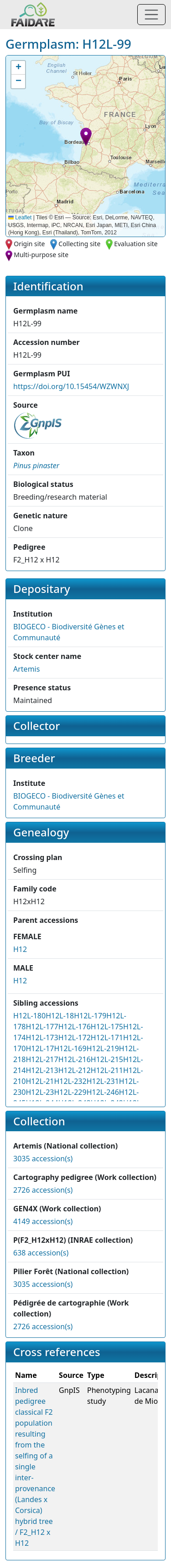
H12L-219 (103, 1048)
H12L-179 (90, 1016)
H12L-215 (107, 1059)
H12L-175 (107, 1027)
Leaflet (19, 217)
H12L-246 (103, 1092)
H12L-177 (42, 1027)
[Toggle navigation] (151, 14)
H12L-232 (70, 1081)
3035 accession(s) (43, 1159)
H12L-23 (40, 1092)
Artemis (26, 669)
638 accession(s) (40, 1253)
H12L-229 (70, 1092)
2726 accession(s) (43, 1190)
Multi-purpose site (41, 254)
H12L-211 (107, 1070)
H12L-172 (74, 1038)
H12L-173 (42, 1038)
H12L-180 (29, 1016)
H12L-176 (74, 1027)
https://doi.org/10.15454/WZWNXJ (71, 386)
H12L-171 (107, 1038)
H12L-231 (103, 1081)
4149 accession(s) (43, 1221)
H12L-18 (60, 1016)
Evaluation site (136, 243)
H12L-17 (40, 1048)
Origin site (29, 243)
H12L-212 (74, 1070)
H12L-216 (74, 1059)
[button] (86, 136)
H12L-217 (42, 1059)
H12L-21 (40, 1081)
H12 (20, 949)
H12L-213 (42, 1070)
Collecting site (79, 243)
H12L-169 (70, 1048)
